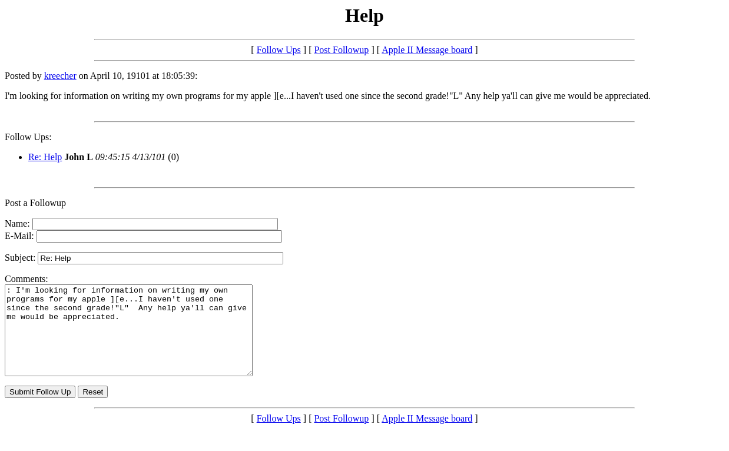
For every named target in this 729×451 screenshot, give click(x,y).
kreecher (60, 76)
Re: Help (45, 157)
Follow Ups (279, 50)
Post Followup (341, 50)
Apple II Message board (427, 50)
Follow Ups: (28, 137)
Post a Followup (35, 203)
